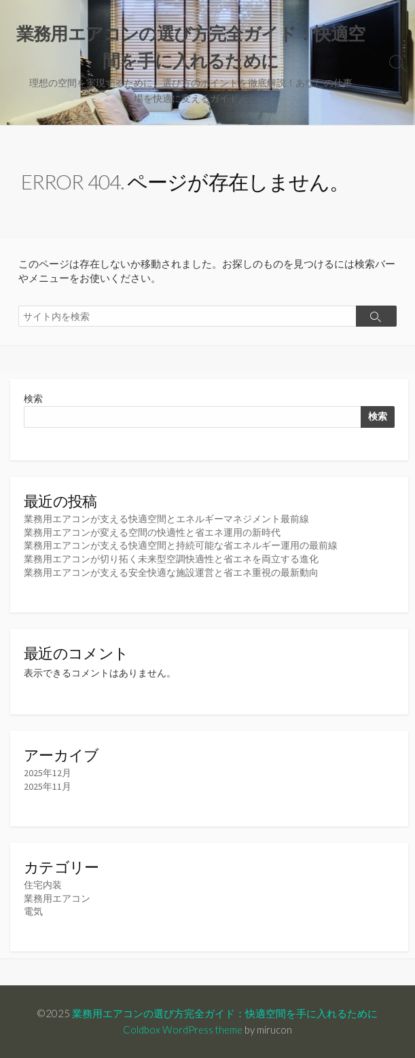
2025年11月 (47, 786)
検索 (33, 399)
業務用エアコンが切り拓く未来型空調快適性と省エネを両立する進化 (171, 559)
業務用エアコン (57, 898)
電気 (33, 911)
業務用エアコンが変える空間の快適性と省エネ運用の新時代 (152, 532)
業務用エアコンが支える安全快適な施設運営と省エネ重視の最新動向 (171, 572)
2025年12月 (47, 773)
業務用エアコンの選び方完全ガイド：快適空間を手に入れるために (225, 1013)
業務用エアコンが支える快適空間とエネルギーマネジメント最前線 (166, 519)
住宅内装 (43, 885)
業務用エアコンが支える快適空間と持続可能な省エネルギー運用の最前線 (181, 545)
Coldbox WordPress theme (182, 1029)
